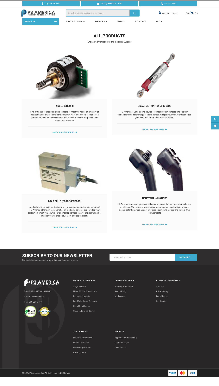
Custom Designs (122, 348)
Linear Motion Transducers (154, 111)
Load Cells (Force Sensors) (64, 206)
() (191, 15)
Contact (140, 26)
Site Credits (161, 306)
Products (40, 26)
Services (101, 26)
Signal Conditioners (81, 311)
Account (166, 16)
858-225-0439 (35, 307)
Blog (159, 26)
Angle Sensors (65, 111)
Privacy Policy (162, 297)
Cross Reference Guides (84, 316)
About (121, 26)
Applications (75, 26)
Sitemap (66, 378)
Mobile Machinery (81, 348)
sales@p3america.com (41, 296)
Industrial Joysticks (154, 203)
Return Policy (120, 297)
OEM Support (121, 353)
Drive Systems (79, 358)
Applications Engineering (126, 343)
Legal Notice (161, 301)
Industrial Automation (82, 343)
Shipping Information (124, 292)
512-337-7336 (38, 301)
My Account (120, 301)
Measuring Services (82, 353)
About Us (160, 292)
